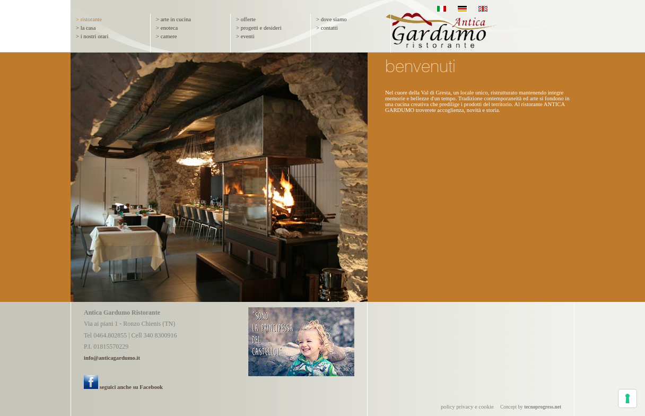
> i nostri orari (92, 36)
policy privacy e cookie (467, 407)
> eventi (245, 36)
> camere (166, 36)
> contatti (327, 28)
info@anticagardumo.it (112, 358)
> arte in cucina (173, 19)
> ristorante (89, 19)
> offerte (246, 19)
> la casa (85, 28)
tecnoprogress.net (542, 407)
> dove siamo (331, 19)
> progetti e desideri (259, 28)
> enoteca (167, 28)
